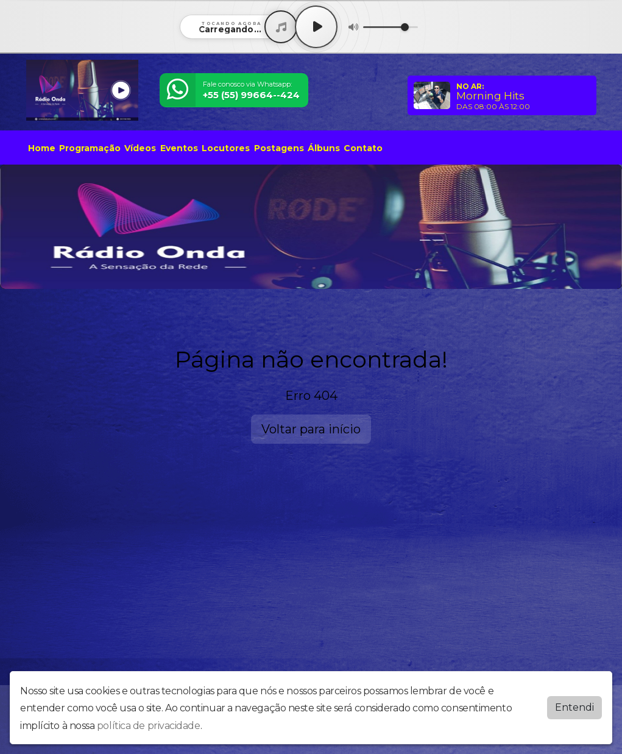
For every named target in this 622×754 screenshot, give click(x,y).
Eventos (179, 148)
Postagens (279, 148)
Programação (90, 148)
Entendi (574, 707)
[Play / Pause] (316, 26)
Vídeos (140, 148)
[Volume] (390, 27)
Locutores (226, 148)
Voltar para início (311, 429)
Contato (363, 148)
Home (41, 148)
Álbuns (324, 148)
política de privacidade (148, 725)
